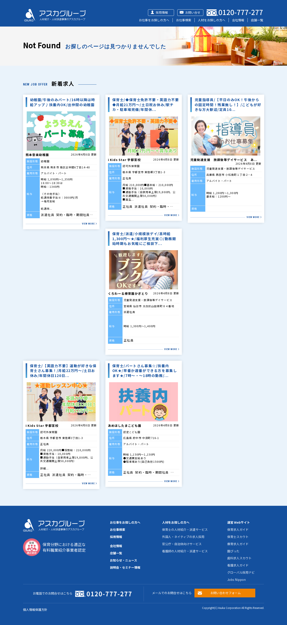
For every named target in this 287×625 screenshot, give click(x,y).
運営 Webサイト (238, 522)
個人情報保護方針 (35, 609)
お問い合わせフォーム (225, 593)
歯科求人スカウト (239, 558)
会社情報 (238, 20)
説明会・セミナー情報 (125, 567)
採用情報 (162, 12)
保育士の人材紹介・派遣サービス (185, 529)
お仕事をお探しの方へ (154, 20)
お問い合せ (192, 12)
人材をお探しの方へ (211, 20)
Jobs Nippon (236, 579)
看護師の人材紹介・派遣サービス (185, 551)
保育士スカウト (238, 537)
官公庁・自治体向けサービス (182, 544)
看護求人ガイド (238, 565)
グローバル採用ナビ (241, 572)
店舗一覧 (257, 20)
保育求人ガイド (238, 529)
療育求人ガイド (238, 544)
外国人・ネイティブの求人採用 (183, 537)
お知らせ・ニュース (123, 560)
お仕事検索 (183, 20)
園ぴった (233, 551)
